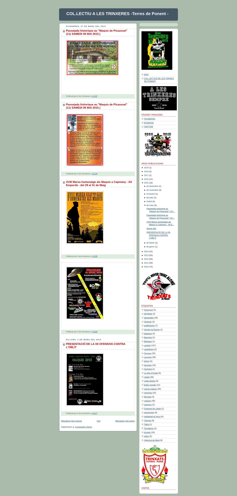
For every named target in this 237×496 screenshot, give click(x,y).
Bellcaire (148, 341)
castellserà (149, 349)
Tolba (146, 424)
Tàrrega (147, 420)
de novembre (152, 190)
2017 (146, 175)
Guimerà (148, 369)
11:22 (94, 96)
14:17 (94, 413)
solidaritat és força (152, 416)
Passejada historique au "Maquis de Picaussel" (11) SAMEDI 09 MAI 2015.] (96, 32)
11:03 (94, 332)
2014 (146, 251)
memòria (148, 393)
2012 (146, 259)
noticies (147, 401)
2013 (146, 255)
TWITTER (148, 127)
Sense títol (151, 228)
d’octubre (150, 194)
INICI (146, 74)
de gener (150, 247)
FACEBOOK (149, 119)
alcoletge (148, 314)
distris (146, 361)
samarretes (149, 412)
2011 (146, 263)
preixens (148, 405)
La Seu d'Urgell (151, 373)
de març (150, 205)
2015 (146, 183)
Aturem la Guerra (152, 330)
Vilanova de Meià (152, 440)
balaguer (148, 334)
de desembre (152, 186)
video (146, 436)
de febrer (150, 243)
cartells (147, 345)
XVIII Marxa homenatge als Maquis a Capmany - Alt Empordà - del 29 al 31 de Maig (99, 183)
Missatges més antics (125, 421)
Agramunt (148, 310)
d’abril (149, 201)
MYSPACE (149, 123)
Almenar (148, 322)
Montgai (147, 397)
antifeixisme (149, 326)
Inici (98, 421)
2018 (146, 171)
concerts (148, 357)
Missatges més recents (71, 421)
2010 (146, 267)
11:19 (94, 174)
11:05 (94, 256)
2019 (146, 168)
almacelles (149, 318)
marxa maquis (150, 389)
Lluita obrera (149, 381)
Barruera (148, 337)
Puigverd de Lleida (152, 409)
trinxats (147, 432)
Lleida (146, 377)
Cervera (147, 353)
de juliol (149, 198)
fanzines (148, 365)
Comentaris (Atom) (83, 427)
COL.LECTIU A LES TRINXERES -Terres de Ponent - (117, 13)
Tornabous (149, 428)
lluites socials (150, 385)
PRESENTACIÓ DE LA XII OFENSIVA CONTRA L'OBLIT (158, 235)
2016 (146, 179)
